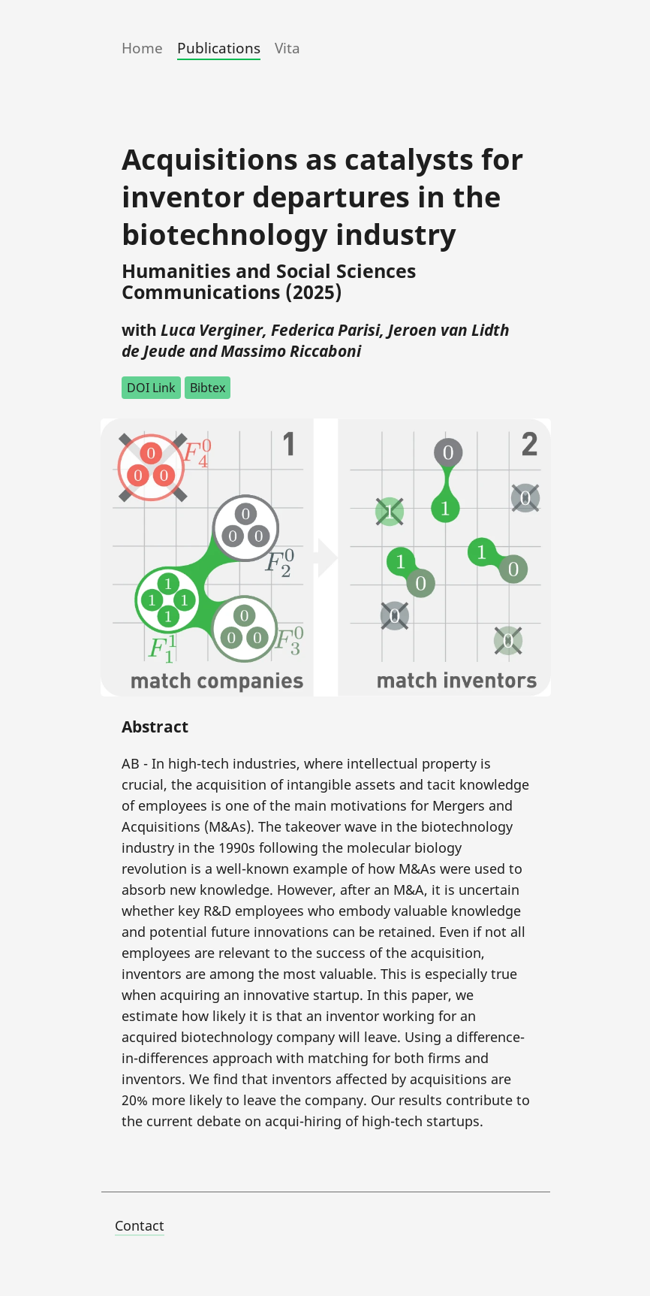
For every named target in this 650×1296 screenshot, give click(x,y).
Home (142, 48)
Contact (139, 1225)
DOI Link (151, 387)
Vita (287, 48)
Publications (218, 48)
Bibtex (207, 387)
